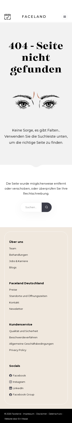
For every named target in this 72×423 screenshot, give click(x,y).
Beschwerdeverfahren (23, 337)
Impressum (28, 413)
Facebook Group (23, 394)
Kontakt (14, 302)
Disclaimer (41, 413)
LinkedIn (18, 388)
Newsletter (16, 308)
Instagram (19, 381)
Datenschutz (55, 413)
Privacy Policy (17, 350)
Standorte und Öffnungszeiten (28, 295)
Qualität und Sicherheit (23, 331)
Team (12, 248)
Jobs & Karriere (18, 261)
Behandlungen (18, 254)
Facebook (19, 375)
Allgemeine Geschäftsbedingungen (31, 343)
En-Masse (23, 418)
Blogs (12, 267)
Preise (13, 289)
